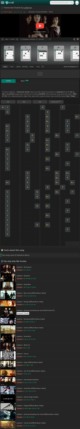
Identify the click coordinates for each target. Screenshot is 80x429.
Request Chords (23, 313)
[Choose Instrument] (42, 66)
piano (11, 66)
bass (38, 66)
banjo (31, 66)
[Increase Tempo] (17, 39)
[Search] (71, 3)
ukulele (18, 66)
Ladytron (27, 7)
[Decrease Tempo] (2, 39)
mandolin (25, 66)
